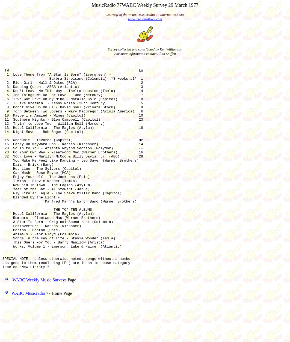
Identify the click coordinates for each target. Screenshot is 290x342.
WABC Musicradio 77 (26, 335)
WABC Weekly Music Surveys (40, 321)
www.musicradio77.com (145, 19)
